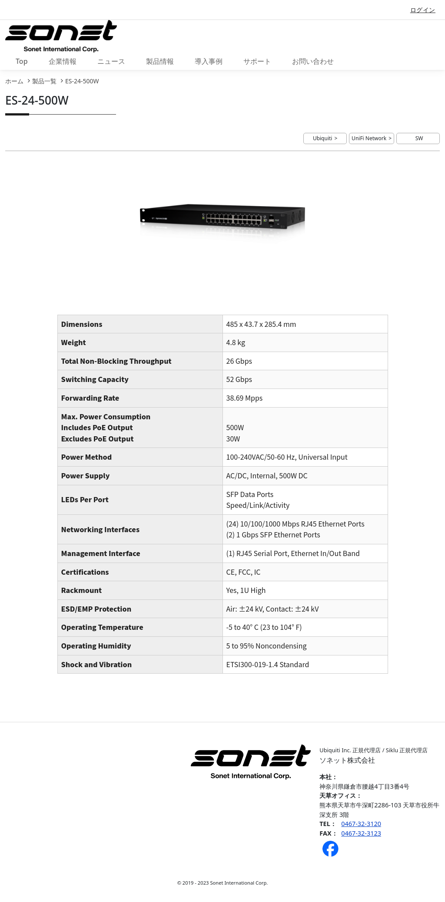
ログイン (422, 10)
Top (22, 61)
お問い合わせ (313, 61)
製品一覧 (44, 81)
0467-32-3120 (361, 824)
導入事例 (208, 61)
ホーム (14, 81)
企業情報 (62, 61)
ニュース (111, 61)
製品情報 (160, 61)
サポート (257, 61)
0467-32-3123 (361, 833)
